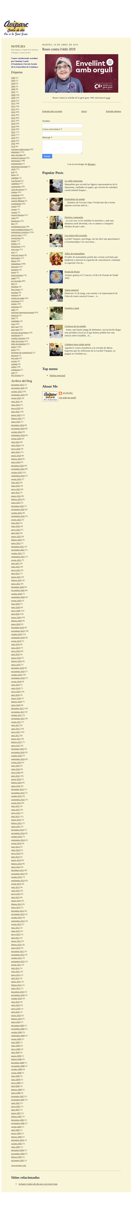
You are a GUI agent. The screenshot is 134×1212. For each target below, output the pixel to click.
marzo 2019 (16, 658)
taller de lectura (17, 341)
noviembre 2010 (18, 995)
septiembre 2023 (18, 476)
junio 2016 (15, 769)
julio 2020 (15, 604)
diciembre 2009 (17, 1025)
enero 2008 (15, 1093)
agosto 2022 (16, 519)
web (13, 372)
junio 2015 (15, 809)
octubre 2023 (16, 472)
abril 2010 (15, 1012)
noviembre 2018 (18, 671)
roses (13, 324)
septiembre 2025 (18, 395)
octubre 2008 (16, 1069)
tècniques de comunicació (21, 352)
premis (14, 304)
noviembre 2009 (18, 1029)
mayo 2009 (15, 1049)
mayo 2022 (15, 530)
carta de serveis (17, 189)
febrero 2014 (16, 863)
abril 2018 (15, 695)
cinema (14, 192)
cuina (13, 218)
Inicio (84, 111)
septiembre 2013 (18, 880)
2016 (13, 118)
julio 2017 (15, 725)
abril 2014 (15, 857)
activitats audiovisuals (20, 149)
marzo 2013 (16, 900)
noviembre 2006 (18, 1123)
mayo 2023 (15, 489)
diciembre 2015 (17, 789)
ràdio (13, 309)
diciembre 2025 (17, 385)
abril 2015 (15, 816)
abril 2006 (15, 1130)
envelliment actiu (18, 226)
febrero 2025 (16, 418)
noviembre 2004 (18, 1153)
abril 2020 (15, 614)
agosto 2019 (16, 641)
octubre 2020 (16, 594)
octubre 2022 (16, 513)
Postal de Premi (72, 271)
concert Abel (16, 198)
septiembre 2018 (18, 678)
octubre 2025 (16, 391)
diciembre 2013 (17, 870)
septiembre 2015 (18, 799)
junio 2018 (15, 688)
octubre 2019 (16, 634)
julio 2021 (15, 563)
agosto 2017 (16, 722)
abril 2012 (15, 938)
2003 (13, 80)
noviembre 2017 (18, 712)
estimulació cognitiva (20, 232)
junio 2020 (15, 607)
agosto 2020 (16, 600)
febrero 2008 (16, 1089)
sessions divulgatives (19, 332)
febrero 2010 (16, 1019)
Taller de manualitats (75, 253)
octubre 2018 (16, 675)
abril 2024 (15, 452)
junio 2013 (15, 890)
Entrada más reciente (52, 111)
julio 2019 (15, 644)
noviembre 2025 (18, 388)
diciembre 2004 (17, 1150)
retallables (15, 321)
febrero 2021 (16, 580)
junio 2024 (15, 445)
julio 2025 (15, 401)
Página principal (57, 375)
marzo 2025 (16, 415)
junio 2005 (15, 1147)
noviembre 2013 (18, 874)
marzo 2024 (16, 455)
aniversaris (15, 160)
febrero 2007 (16, 1116)
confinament (16, 203)
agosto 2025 (16, 398)
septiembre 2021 (18, 556)
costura (14, 212)
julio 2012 (15, 928)
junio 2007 (15, 1103)
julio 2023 (15, 482)
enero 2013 (15, 907)
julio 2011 (15, 968)
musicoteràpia (17, 275)
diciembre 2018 (17, 668)
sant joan (14, 327)
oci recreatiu (16, 281)
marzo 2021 (16, 577)
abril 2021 (15, 573)
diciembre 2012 (17, 911)
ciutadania (15, 195)
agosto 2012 (16, 924)
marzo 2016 (16, 779)
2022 (13, 135)
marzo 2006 (16, 1133)
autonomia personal (19, 166)
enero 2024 (15, 462)
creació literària (17, 215)
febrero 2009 (16, 1059)
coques (14, 209)
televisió (14, 355)
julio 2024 (15, 442)
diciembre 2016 (17, 749)
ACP (13, 146)
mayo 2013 (15, 894)
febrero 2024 (16, 459)
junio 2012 (15, 931)
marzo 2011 (16, 981)
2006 (13, 89)
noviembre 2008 (18, 1066)
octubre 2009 (16, 1032)
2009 (13, 97)
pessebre (14, 292)
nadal (13, 278)
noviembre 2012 (18, 914)
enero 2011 (15, 988)
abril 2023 (15, 492)
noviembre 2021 (18, 550)
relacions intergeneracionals (22, 312)
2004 (13, 83)
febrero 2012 (16, 944)
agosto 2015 (16, 803)
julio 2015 (15, 806)
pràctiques (15, 301)
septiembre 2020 (18, 597)
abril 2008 (15, 1086)
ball (12, 172)
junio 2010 (15, 1005)
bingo (13, 175)
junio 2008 (15, 1079)
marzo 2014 (16, 860)
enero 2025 (15, 422)
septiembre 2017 (18, 718)
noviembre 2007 (18, 1099)
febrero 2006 (16, 1137)
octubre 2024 (16, 432)
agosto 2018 (16, 681)
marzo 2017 (16, 739)
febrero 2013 (16, 904)
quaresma (15, 307)
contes (13, 206)
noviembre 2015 (18, 793)
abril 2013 (15, 897)
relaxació (15, 315)
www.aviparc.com (18, 1165)
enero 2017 (15, 745)
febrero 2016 (16, 782)
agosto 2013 (16, 884)
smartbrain (15, 335)
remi (13, 318)
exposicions (16, 238)
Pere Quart (15, 289)
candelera (15, 183)
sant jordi (15, 329)
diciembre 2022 (17, 506)
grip (12, 252)
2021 (13, 132)
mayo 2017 (15, 732)
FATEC (14, 244)
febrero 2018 (16, 701)
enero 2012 (15, 948)
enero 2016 (15, 786)
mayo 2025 (15, 408)
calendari (15, 178)
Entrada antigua (113, 111)
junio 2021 (15, 567)
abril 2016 (15, 776)
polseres (14, 295)
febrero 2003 (16, 1157)
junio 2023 (15, 486)
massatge (15, 269)
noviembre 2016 (18, 752)
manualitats (16, 264)
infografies (15, 258)
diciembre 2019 (17, 627)
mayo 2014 (15, 853)
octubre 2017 (16, 715)
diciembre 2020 (17, 587)
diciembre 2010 (17, 992)
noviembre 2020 (18, 590)
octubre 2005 (16, 1143)
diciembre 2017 (17, 708)
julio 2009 (15, 1042)
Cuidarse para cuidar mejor (77, 344)
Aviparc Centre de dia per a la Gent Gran (37, 1184)
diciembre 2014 (17, 830)
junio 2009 (15, 1045)
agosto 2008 (16, 1073)
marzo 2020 (16, 617)
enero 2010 (15, 1022)
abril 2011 (15, 978)
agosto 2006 (16, 1127)
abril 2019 (15, 654)
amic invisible (17, 155)
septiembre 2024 (18, 435)
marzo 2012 (16, 941)
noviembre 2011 (18, 954)
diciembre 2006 (17, 1120)
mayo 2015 (15, 813)
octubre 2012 (16, 917)
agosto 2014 (16, 843)
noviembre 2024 (18, 428)
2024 (13, 141)
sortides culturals (18, 338)
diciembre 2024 (17, 425)
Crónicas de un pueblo (75, 326)
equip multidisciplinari (20, 229)
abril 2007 (15, 1110)
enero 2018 (15, 705)
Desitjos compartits (74, 217)
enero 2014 (15, 867)
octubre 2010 (16, 998)
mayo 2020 (15, 610)
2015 (13, 115)
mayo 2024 (15, 449)
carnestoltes (16, 186)
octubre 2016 (16, 755)
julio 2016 (15, 766)
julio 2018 (15, 685)
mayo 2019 (15, 651)
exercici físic (16, 235)
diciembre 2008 (17, 1063)
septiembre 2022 (18, 516)
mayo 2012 (15, 934)
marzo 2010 (16, 1015)
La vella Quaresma (74, 180)
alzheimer (15, 152)
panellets (14, 286)
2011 (13, 103)
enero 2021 (15, 584)
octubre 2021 (16, 553)
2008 (13, 95)
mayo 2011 (15, 975)
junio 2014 (15, 850)
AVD (13, 169)
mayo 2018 (15, 691)
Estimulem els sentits (75, 199)
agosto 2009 (16, 1039)
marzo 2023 (16, 496)
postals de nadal (17, 298)
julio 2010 (15, 1002)
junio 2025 (15, 405)
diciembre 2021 (17, 546)
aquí (108, 97)
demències (15, 221)
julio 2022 (15, 523)
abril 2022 (15, 533)
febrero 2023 (16, 499)
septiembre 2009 (18, 1035)
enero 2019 (15, 664)
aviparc (68, 393)
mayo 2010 (15, 1008)
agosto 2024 (16, 438)
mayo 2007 (15, 1106)
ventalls (14, 364)
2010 (13, 100)
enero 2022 (15, 543)
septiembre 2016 (18, 759)
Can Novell (16, 181)
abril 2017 (15, 735)
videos (13, 367)
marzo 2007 (16, 1113)
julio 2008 (15, 1076)
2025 (13, 143)
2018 (13, 123)
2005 (13, 86)
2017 (13, 120)
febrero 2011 (16, 985)
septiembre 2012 (18, 921)
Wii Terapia (16, 375)
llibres (13, 261)
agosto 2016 (16, 762)
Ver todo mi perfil (67, 397)
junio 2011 (15, 971)
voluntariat (15, 370)
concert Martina (17, 201)
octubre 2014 (16, 836)
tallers (13, 347)
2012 (13, 106)
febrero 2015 (16, 823)
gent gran (15, 249)
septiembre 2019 (18, 637)
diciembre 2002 (17, 1160)
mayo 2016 (15, 772)
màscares (15, 266)
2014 (13, 112)
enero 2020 (15, 624)
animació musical (18, 158)
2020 (13, 129)
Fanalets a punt (72, 308)
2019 (13, 126)
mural (13, 272)
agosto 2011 (16, 965)
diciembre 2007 (17, 1096)
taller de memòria (18, 344)
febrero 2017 (16, 742)
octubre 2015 (16, 796)
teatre (13, 350)
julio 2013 (15, 887)
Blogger (91, 164)
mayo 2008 (15, 1083)
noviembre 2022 (18, 509)
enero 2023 (15, 502)
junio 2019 (15, 648)
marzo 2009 (16, 1056)
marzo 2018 (16, 698)
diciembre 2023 (17, 465)
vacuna (14, 361)
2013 (13, 109)
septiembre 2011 (18, 961)
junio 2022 (15, 526)
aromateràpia (16, 163)
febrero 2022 (16, 540)
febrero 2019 (16, 661)
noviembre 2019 (18, 631)
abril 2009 (15, 1052)
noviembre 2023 (18, 469)
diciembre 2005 (17, 1140)
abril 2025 (15, 411)
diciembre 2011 (17, 951)
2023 (13, 138)
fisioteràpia (15, 246)
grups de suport (17, 255)
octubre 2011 (16, 958)
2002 (13, 78)
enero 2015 (15, 826)
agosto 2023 (16, 479)
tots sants (15, 358)
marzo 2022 (16, 536)
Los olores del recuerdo (76, 235)
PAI (12, 284)
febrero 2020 (16, 621)
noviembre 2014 (18, 833)
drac (13, 223)
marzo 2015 (16, 820)
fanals (13, 241)
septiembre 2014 (18, 840)
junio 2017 (15, 729)
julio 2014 (15, 847)
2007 (13, 92)
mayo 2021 (15, 570)
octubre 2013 (16, 877)
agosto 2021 (16, 560)
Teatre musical (72, 290)
